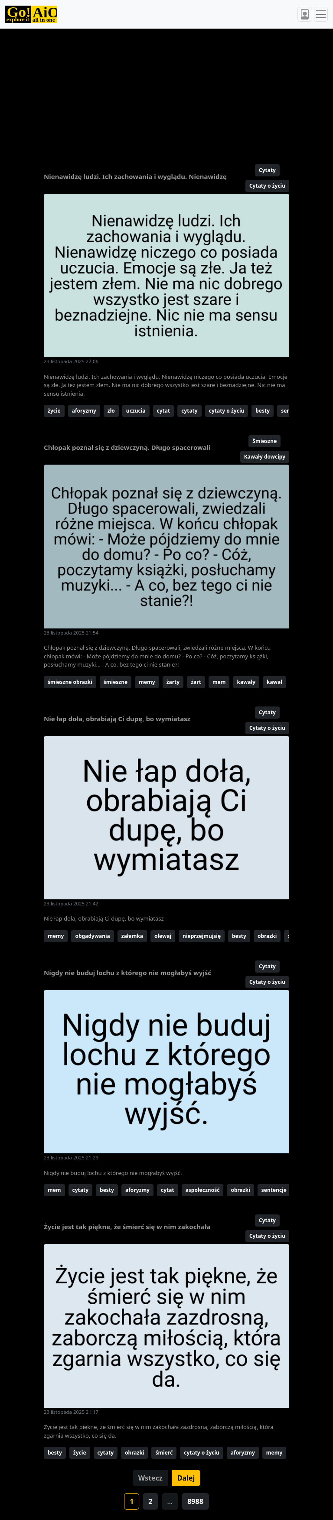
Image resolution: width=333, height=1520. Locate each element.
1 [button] (132, 1501)
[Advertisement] (166, 92)
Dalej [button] (186, 1478)
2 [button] (150, 1501)
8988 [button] (195, 1501)
